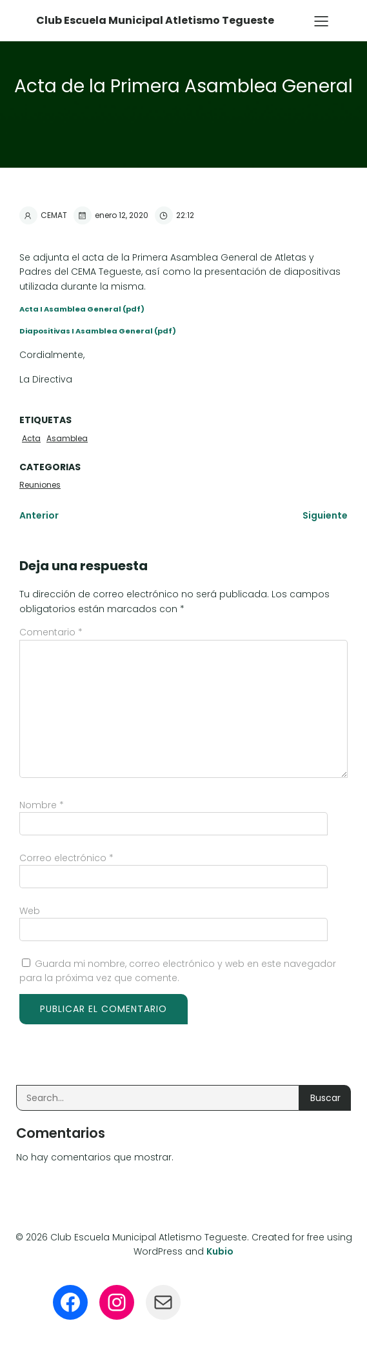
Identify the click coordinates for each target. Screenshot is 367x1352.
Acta (31, 438)
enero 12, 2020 (111, 215)
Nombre (41, 805)
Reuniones (40, 484)
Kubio (219, 1251)
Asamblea (67, 438)
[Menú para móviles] (321, 20)
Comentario (51, 632)
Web (29, 910)
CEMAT (43, 215)
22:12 (174, 215)
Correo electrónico (66, 857)
